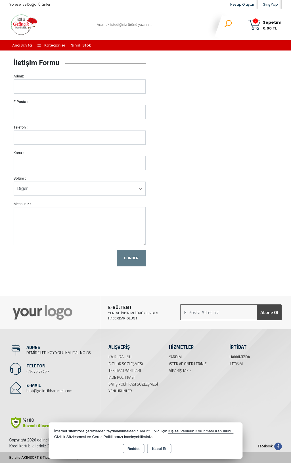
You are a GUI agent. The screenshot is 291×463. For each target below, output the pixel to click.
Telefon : (21, 127)
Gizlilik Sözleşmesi (125, 364)
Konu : (19, 153)
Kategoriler (51, 45)
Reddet (133, 449)
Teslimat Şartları (124, 370)
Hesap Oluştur (242, 4)
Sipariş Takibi (180, 370)
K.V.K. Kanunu (119, 357)
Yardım (175, 357)
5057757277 (37, 372)
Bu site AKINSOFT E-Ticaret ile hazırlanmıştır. (46, 457)
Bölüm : (20, 178)
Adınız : (20, 76)
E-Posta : (21, 102)
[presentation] (57, 261)
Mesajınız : (22, 204)
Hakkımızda (239, 357)
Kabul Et (159, 449)
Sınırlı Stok (81, 45)
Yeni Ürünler (120, 391)
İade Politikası (121, 377)
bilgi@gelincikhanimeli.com (49, 390)
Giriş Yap (270, 4)
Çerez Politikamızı (107, 437)
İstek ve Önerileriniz (188, 364)
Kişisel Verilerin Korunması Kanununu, (201, 431)
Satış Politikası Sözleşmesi (133, 384)
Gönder (131, 258)
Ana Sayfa (22, 45)
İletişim (236, 364)
